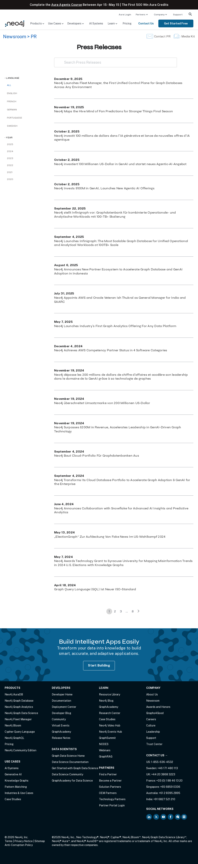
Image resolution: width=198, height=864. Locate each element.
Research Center (109, 713)
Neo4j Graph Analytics (19, 706)
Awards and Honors (158, 706)
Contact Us (146, 23)
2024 (10, 151)
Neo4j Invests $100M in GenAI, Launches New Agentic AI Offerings (104, 188)
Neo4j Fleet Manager (18, 719)
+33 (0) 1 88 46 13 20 (169, 780)
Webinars (104, 750)
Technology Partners (112, 799)
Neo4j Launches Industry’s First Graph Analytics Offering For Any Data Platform (115, 326)
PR (34, 36)
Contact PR (162, 36)
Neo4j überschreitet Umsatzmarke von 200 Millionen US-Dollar (102, 403)
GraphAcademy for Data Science (72, 780)
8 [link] (133, 611)
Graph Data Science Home (68, 755)
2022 (10, 165)
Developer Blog (61, 713)
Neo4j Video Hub (109, 725)
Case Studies (13, 799)
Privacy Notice (23, 841)
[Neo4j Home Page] (15, 23)
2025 (10, 144)
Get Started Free (176, 23)
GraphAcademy (61, 731)
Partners (140, 14)
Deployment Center (64, 706)
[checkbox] (25, 93)
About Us (152, 694)
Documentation (61, 700)
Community (59, 719)
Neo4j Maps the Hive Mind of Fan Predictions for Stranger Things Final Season (113, 111)
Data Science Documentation (70, 762)
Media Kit (188, 36)
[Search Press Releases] (115, 62)
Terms (8, 841)
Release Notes (61, 737)
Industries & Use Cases (19, 793)
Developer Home (62, 694)
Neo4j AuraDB (14, 694)
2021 (10, 172)
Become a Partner (110, 780)
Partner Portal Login (112, 805)
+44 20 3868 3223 (163, 774)
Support (178, 14)
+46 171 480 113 (167, 768)
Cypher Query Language (20, 731)
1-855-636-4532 (162, 762)
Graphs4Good (155, 713)
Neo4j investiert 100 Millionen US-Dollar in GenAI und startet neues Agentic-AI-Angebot (120, 164)
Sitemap (40, 841)
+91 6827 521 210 (164, 799)
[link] (138, 611)
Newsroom (14, 36)
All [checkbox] (9, 85)
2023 (10, 158)
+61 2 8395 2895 (169, 793)
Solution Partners (110, 786)
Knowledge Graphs (16, 780)
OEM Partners (108, 793)
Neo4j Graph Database (19, 700)
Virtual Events (60, 725)
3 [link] (121, 611)
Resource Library (109, 694)
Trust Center (154, 744)
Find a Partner (108, 774)
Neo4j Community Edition (20, 750)
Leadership (153, 731)
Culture (150, 725)
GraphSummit (107, 737)
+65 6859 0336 (170, 786)
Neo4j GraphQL (14, 737)
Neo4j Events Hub (110, 731)
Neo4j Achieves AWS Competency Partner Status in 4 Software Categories (110, 350)
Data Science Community (67, 774)
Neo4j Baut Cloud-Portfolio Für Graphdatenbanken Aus (96, 455)
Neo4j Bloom (13, 725)
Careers (151, 719)
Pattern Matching (16, 786)
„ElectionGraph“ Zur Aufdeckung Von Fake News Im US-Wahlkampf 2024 (109, 536)
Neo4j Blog (106, 700)
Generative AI (13, 774)
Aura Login (125, 14)
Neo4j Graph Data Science (21, 713)
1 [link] (109, 611)
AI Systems (96, 23)
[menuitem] (125, 14)
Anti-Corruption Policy (19, 845)
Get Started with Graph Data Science (75, 768)
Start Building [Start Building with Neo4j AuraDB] (99, 665)
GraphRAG (105, 756)
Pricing (127, 23)
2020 (10, 179)
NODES (103, 744)
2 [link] (115, 611)
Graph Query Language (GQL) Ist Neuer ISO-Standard (95, 589)
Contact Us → (157, 755)
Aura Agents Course (66, 5)
